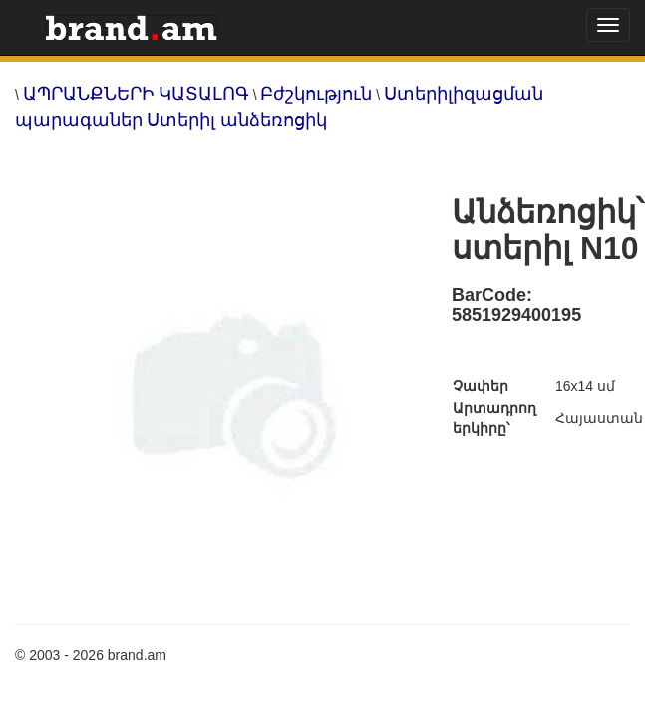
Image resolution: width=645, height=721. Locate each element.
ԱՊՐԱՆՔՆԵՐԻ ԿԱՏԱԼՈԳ (136, 94)
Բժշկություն (316, 94)
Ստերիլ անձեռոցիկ (237, 120)
